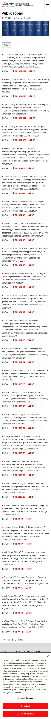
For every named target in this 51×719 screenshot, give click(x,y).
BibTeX (6, 71)
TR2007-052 (19, 71)
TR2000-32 (19, 406)
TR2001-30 (19, 215)
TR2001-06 (19, 340)
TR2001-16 (19, 265)
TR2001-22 (19, 168)
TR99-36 (18, 588)
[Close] (48, 656)
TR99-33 (18, 613)
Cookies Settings (25, 698)
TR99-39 (18, 519)
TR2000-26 (19, 384)
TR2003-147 (19, 118)
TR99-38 (18, 569)
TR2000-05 (19, 428)
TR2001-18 (19, 240)
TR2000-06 (19, 453)
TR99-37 (18, 544)
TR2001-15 (19, 312)
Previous (6, 640)
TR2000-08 (19, 497)
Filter (6, 45)
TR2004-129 (19, 140)
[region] (25, 685)
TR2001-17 (19, 287)
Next (20, 640)
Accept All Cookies (25, 714)
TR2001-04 (19, 362)
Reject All (25, 706)
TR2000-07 (19, 475)
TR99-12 (18, 632)
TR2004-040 (19, 96)
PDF (32, 71)
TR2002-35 (19, 193)
